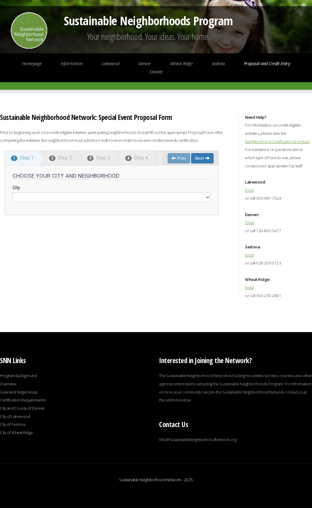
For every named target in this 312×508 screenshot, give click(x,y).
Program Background (18, 375)
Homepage (32, 63)
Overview (8, 384)
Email (249, 190)
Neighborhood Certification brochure (277, 141)
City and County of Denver (22, 408)
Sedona (218, 63)
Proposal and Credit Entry (267, 63)
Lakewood (110, 63)
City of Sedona (12, 424)
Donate (156, 71)
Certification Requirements (22, 400)
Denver (144, 63)
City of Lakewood (15, 416)
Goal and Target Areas (18, 392)
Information (72, 63)
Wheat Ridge (181, 63)
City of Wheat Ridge (16, 432)
